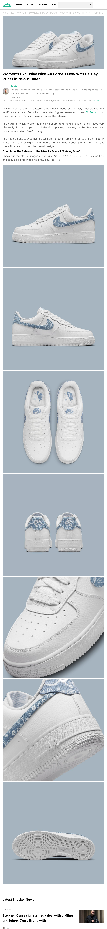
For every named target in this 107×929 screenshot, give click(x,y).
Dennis (13, 86)
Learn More (95, 101)
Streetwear (42, 5)
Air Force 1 (92, 112)
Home (6, 12)
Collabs (29, 5)
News (53, 5)
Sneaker (18, 5)
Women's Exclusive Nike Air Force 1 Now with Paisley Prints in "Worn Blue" (60, 12)
